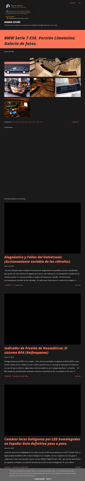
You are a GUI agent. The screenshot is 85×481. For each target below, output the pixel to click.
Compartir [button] (75, 122)
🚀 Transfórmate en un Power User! (17, 18)
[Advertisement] (42, 183)
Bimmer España (12, 22)
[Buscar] (72, 3)
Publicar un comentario (20, 376)
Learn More (39, 479)
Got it (48, 479)
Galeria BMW (23, 122)
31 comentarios (18, 285)
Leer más (78, 285)
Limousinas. (31, 122)
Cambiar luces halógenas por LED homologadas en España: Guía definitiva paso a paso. (42, 441)
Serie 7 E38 (39, 122)
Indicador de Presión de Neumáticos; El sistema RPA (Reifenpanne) (35, 350)
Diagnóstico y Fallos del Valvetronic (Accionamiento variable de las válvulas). (37, 259)
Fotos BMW (15, 122)
